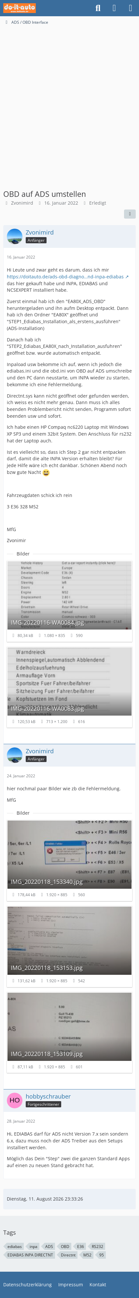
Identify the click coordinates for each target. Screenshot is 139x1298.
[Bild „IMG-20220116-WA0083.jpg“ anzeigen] (69, 687)
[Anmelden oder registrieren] (114, 8)
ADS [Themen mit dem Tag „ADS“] (49, 1246)
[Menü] (130, 8)
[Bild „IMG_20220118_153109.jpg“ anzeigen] (69, 1032)
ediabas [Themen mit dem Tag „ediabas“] (14, 1246)
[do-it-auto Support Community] (19, 8)
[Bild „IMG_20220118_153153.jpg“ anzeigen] (69, 946)
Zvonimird (22, 203)
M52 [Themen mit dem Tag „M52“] (87, 1255)
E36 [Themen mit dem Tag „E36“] (80, 1246)
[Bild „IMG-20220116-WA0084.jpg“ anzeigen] (69, 601)
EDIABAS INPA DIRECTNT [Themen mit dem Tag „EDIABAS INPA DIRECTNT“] (30, 1255)
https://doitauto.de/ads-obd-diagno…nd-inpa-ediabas (65, 277)
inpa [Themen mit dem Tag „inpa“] (33, 1246)
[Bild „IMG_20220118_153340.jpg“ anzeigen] (69, 860)
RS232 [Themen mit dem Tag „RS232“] (97, 1246)
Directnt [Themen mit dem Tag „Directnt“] (68, 1255)
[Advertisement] (69, 98)
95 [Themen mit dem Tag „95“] (101, 1255)
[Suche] (97, 8)
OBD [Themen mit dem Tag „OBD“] (65, 1246)
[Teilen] (130, 214)
